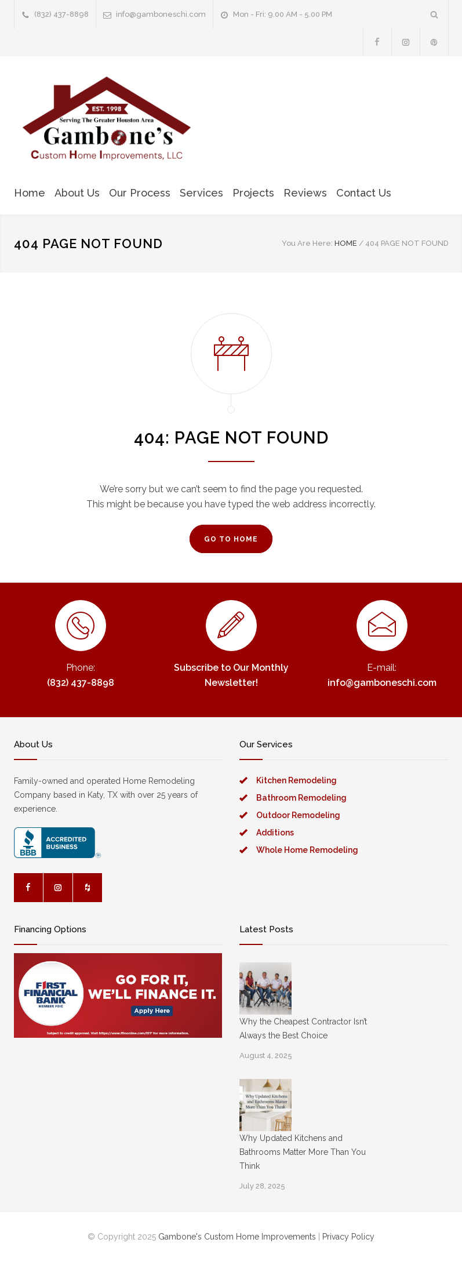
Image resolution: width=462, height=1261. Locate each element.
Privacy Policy (348, 1236)
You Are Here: (307, 243)
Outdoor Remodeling (298, 815)
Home (29, 193)
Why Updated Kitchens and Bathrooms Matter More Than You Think (302, 1152)
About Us (77, 193)
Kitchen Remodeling (296, 780)
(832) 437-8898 (61, 14)
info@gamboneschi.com (161, 14)
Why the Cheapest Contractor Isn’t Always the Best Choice (303, 1028)
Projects (253, 193)
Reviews (305, 193)
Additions (275, 832)
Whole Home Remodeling (307, 850)
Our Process (139, 193)
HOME (345, 243)
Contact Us (363, 193)
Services (201, 193)
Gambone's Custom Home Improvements (237, 1236)
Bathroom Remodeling (301, 797)
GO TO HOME (231, 539)
